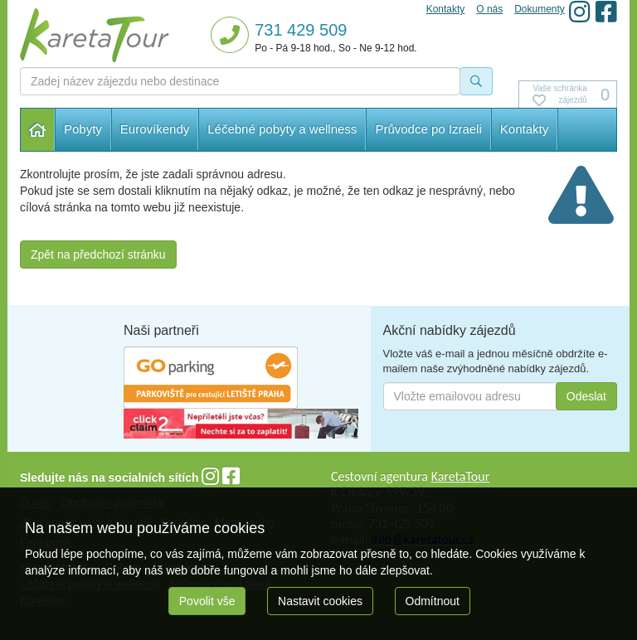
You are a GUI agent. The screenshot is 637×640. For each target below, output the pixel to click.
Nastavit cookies (320, 601)
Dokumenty (539, 9)
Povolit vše (207, 601)
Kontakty (524, 129)
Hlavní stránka (38, 130)
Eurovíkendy (154, 129)
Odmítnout (433, 601)
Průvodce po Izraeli (428, 129)
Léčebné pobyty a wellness (282, 129)
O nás (489, 9)
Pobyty (83, 129)
